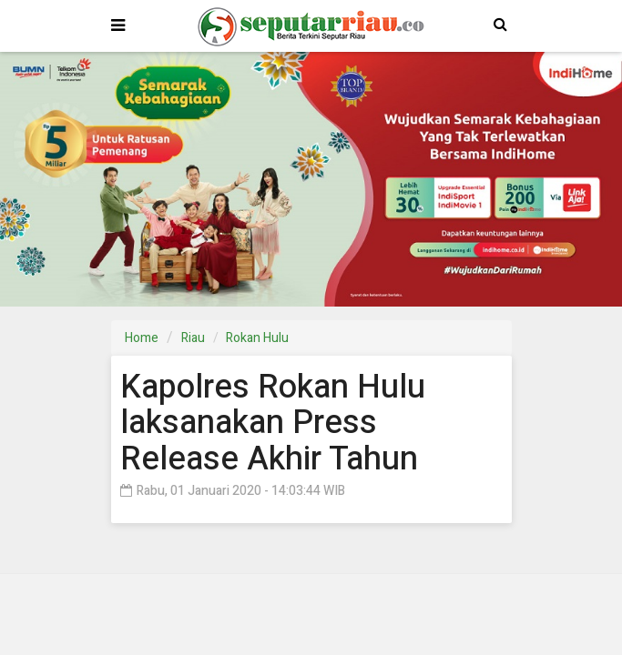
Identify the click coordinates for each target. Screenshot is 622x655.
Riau (193, 338)
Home (141, 338)
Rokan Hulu (257, 338)
